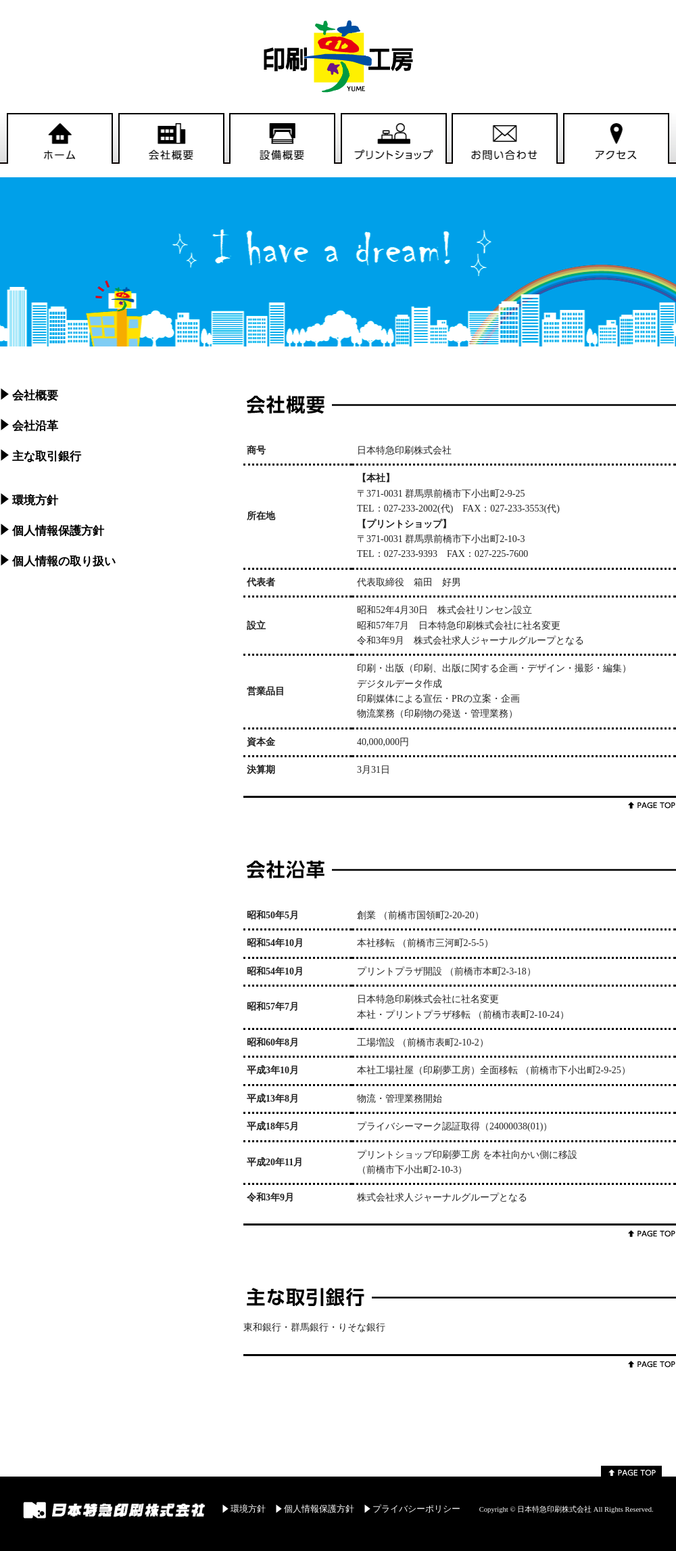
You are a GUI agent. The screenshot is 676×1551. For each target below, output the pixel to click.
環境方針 (35, 500)
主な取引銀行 (46, 456)
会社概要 (35, 395)
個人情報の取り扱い (64, 561)
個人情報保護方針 (58, 530)
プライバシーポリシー (416, 1509)
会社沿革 (35, 426)
